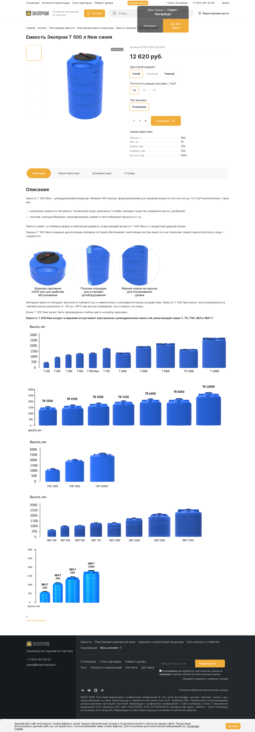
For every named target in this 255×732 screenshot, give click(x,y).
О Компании (88, 661)
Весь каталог (111, 648)
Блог (84, 667)
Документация (101, 173)
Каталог (42, 28)
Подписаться (210, 663)
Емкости (86, 642)
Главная (30, 28)
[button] (39, 659)
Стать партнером (110, 661)
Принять (233, 726)
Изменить (150, 25)
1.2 (144, 90)
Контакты (132, 667)
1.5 (154, 90)
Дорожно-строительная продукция (161, 642)
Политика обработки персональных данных (203, 690)
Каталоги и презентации (106, 667)
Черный (169, 73)
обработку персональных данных (201, 671)
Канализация (89, 647)
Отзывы (129, 173)
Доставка (147, 667)
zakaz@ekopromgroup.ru (41, 664)
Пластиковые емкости (61, 28)
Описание (39, 173)
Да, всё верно (176, 25)
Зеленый (152, 73)
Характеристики (68, 173)
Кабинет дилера (135, 661)
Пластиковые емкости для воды (95, 28)
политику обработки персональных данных (196, 674)
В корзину (166, 121)
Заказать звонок (137, 2)
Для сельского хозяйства (203, 642)
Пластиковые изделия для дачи (115, 642)
